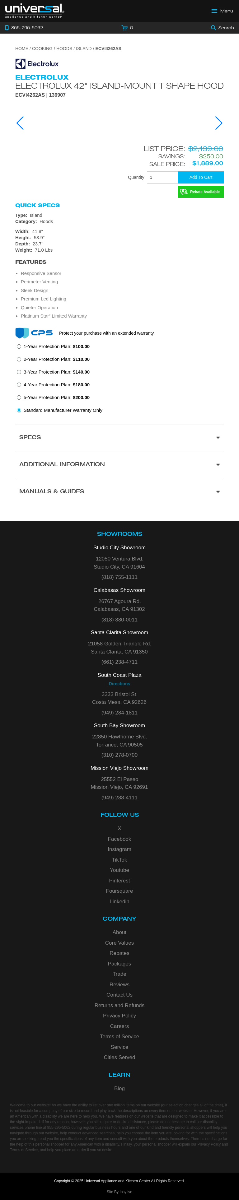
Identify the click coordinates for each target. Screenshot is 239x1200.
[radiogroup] (119, 380)
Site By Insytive (119, 1192)
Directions (119, 683)
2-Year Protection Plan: (57, 359)
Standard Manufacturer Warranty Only (63, 410)
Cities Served (119, 1057)
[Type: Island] (119, 215)
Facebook (119, 839)
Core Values (119, 943)
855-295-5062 (58, 1127)
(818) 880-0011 (119, 620)
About (119, 932)
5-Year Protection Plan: (57, 397)
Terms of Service (119, 1037)
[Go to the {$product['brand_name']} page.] (37, 63)
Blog (119, 1088)
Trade (119, 974)
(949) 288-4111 (119, 798)
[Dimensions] (119, 241)
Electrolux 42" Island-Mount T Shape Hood (119, 85)
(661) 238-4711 (119, 662)
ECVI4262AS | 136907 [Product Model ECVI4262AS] (40, 95)
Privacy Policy (119, 1016)
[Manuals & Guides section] (119, 492)
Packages (119, 964)
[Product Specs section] (119, 438)
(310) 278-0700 (119, 755)
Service (120, 1047)
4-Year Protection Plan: (57, 384)
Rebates (119, 953)
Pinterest (119, 881)
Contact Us (119, 995)
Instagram (119, 849)
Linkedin (119, 902)
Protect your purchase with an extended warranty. (107, 333)
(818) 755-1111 (119, 577)
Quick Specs (37, 205)
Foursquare (119, 891)
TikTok (119, 860)
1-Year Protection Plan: (57, 346)
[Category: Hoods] (119, 221)
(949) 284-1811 (119, 713)
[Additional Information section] (119, 465)
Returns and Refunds (120, 1005)
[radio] (53, 348)
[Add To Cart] (201, 177)
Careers (119, 1026)
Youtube (119, 870)
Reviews (119, 985)
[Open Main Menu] (222, 11)
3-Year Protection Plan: (57, 371)
